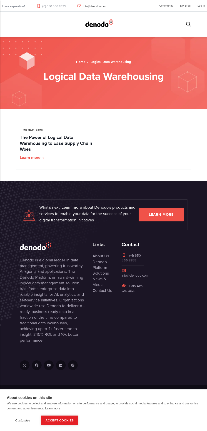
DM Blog (185, 6)
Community (166, 6)
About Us (100, 256)
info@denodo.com (94, 6)
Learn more (30, 157)
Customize (22, 420)
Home (80, 61)
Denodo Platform (99, 265)
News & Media (99, 282)
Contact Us (102, 290)
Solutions (100, 273)
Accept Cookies (59, 420)
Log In (201, 6)
